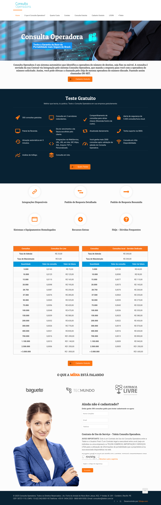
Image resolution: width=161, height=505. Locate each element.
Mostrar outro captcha (108, 459)
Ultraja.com (143, 501)
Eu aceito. (87, 470)
